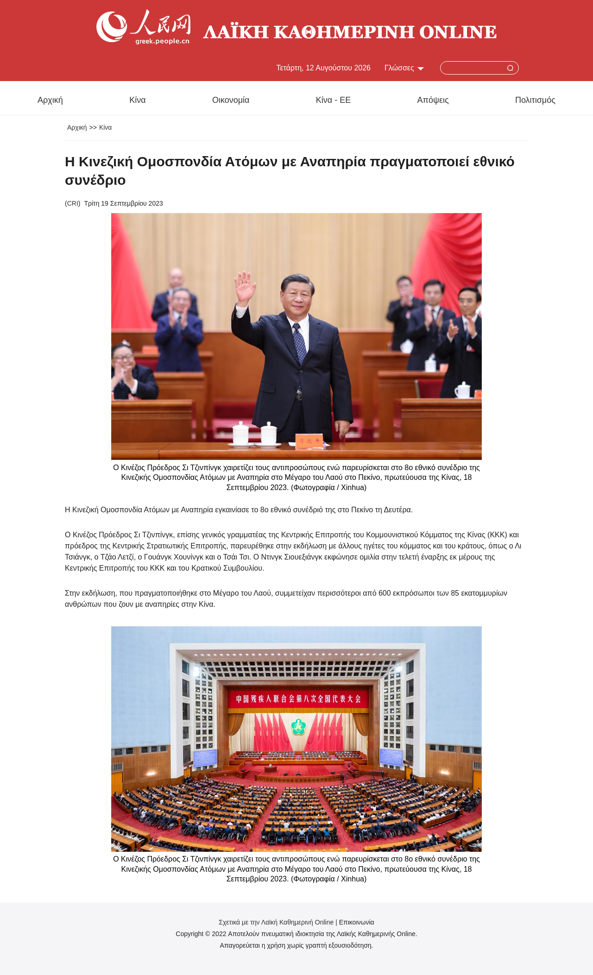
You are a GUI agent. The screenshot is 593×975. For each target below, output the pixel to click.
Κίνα (137, 100)
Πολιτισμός (535, 100)
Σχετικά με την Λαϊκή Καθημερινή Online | (279, 922)
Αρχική (50, 100)
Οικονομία (231, 100)
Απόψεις (433, 100)
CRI (72, 203)
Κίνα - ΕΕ (333, 100)
